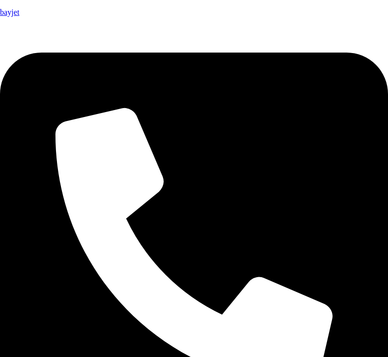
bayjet (9, 12)
